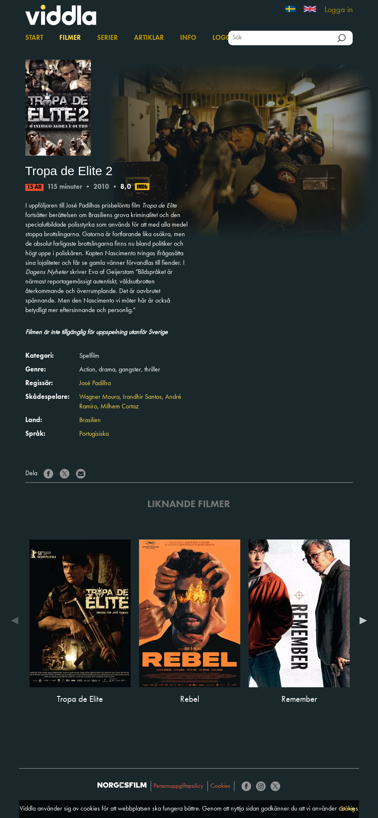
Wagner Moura (99, 397)
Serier (107, 38)
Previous (17, 620)
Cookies (220, 786)
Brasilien (90, 420)
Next (361, 620)
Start (34, 38)
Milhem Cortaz (119, 406)
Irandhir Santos (142, 397)
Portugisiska (94, 434)
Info (188, 38)
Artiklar (149, 38)
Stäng (347, 809)
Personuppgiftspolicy (178, 786)
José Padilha (95, 383)
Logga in (338, 10)
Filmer (70, 38)
